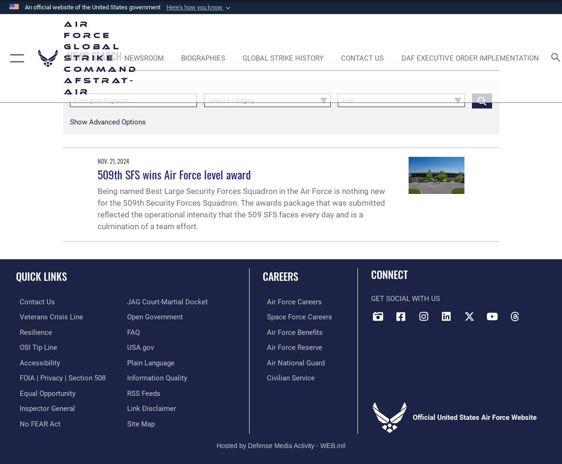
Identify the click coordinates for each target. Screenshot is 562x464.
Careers (280, 276)
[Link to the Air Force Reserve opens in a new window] (290, 346)
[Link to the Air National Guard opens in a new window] (291, 361)
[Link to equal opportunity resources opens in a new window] (44, 391)
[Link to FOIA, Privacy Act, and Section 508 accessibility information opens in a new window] (59, 376)
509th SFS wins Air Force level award (174, 174)
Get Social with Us (405, 298)
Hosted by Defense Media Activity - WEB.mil (281, 442)
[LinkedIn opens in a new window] (447, 316)
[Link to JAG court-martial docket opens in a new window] (167, 302)
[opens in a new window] (36, 361)
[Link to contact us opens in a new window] (33, 302)
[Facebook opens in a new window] (401, 316)
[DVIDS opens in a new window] (378, 316)
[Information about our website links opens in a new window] (151, 406)
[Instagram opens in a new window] (424, 316)
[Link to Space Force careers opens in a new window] (295, 316)
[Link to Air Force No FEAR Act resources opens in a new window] (36, 420)
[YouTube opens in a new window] (492, 316)
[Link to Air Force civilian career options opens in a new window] (287, 376)
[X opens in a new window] (469, 316)
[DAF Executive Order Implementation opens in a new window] (470, 58)
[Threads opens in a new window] (515, 316)
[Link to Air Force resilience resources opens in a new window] (32, 331)
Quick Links (41, 276)
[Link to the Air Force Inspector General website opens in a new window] (43, 406)
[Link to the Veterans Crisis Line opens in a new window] (47, 316)
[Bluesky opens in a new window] (538, 313)
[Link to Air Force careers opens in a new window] (290, 302)
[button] (199, 7)
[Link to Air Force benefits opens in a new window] (291, 331)
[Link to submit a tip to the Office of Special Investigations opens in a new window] (34, 346)
